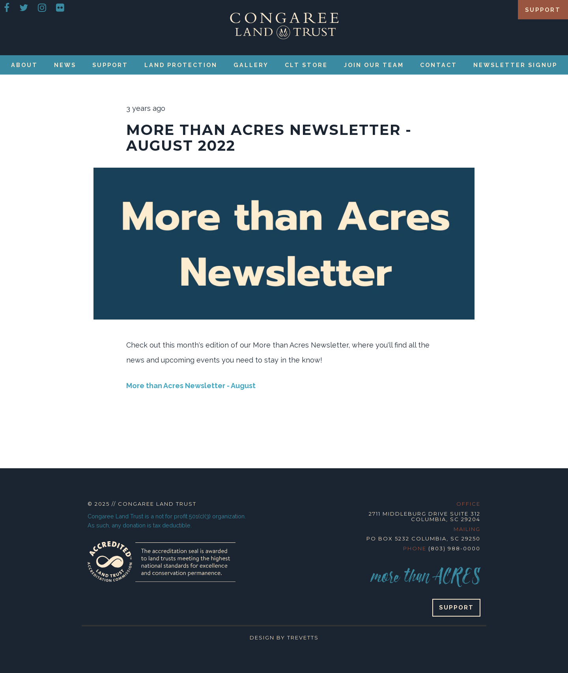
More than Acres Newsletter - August (191, 385)
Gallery (251, 65)
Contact (438, 65)
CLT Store (306, 65)
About (24, 65)
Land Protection (180, 65)
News (65, 65)
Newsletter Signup (515, 65)
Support (543, 9)
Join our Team (374, 65)
